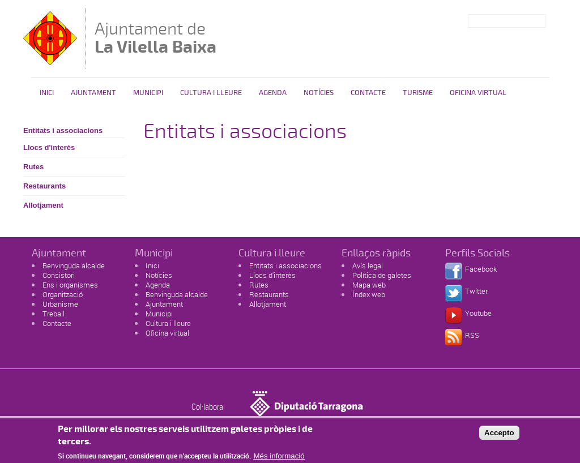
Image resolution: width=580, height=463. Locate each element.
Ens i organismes (70, 285)
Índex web (368, 294)
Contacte (368, 92)
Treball (53, 313)
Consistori (58, 275)
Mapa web (369, 285)
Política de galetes (381, 275)
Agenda (273, 92)
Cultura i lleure (168, 323)
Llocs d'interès (49, 147)
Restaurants (44, 186)
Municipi (148, 92)
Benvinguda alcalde (73, 265)
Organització (62, 294)
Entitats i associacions (63, 130)
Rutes (33, 166)
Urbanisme (60, 304)
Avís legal (367, 265)
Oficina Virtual (478, 92)
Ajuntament (93, 92)
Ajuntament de (155, 38)
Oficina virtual (167, 333)
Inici (47, 92)
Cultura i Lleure (211, 92)
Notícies (319, 92)
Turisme (418, 92)
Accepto (499, 435)
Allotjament (43, 205)
